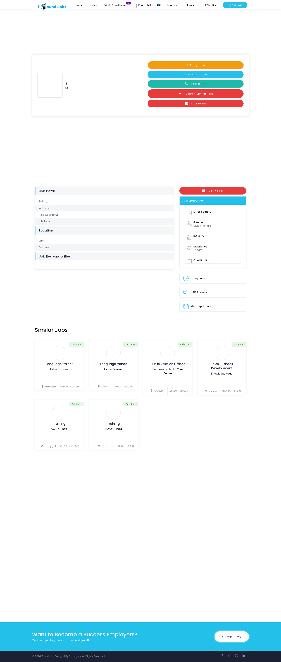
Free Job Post (149, 5)
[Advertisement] (107, 31)
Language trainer (59, 364)
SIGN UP (209, 5)
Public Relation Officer (168, 364)
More (189, 5)
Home (78, 5)
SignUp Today (232, 636)
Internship (173, 5)
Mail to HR (195, 103)
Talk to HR (195, 83)
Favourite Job (195, 74)
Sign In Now (235, 5)
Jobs (92, 5)
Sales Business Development (222, 366)
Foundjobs (75, 656)
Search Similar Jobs (196, 93)
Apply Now (195, 65)
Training (59, 424)
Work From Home (117, 5)
